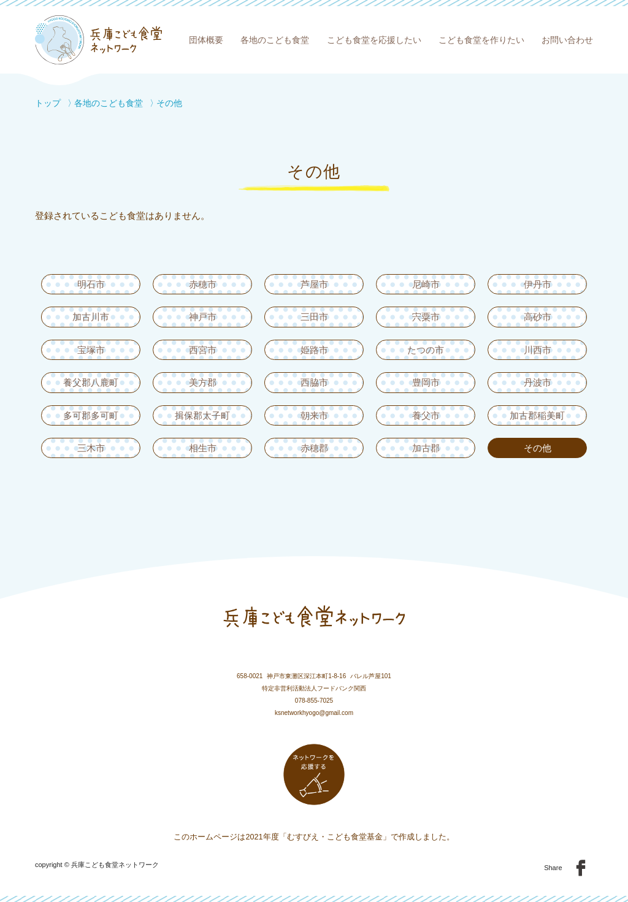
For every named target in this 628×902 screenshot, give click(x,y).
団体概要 (206, 40)
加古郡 (426, 448)
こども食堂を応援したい (374, 40)
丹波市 (537, 382)
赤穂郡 (314, 448)
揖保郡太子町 (202, 415)
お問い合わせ (567, 40)
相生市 (202, 448)
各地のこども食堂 (274, 40)
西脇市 (314, 382)
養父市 (426, 415)
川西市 (537, 350)
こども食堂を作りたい (481, 40)
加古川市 (90, 316)
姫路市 (314, 350)
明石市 (91, 284)
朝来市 (314, 415)
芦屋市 (314, 284)
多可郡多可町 (90, 415)
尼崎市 (426, 284)
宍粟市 (426, 316)
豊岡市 (426, 382)
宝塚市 (91, 350)
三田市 (314, 316)
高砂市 (537, 316)
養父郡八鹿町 (90, 382)
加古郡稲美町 (537, 415)
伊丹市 (537, 284)
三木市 (91, 448)
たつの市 (425, 350)
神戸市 (202, 316)
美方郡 (202, 382)
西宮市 (202, 350)
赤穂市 (202, 284)
